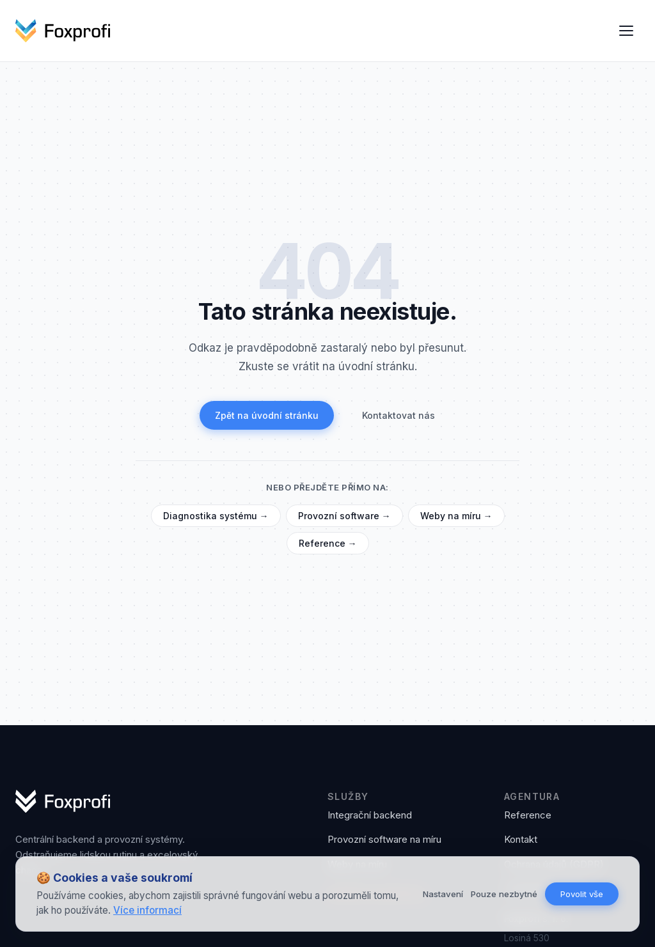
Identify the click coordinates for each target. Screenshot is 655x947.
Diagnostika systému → (216, 515)
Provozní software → (344, 515)
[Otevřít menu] (627, 30)
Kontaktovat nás (398, 415)
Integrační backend (370, 815)
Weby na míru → (456, 515)
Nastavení (443, 894)
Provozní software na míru (384, 839)
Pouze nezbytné (504, 894)
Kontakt (520, 839)
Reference (527, 815)
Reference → (328, 543)
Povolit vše (581, 894)
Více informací (147, 910)
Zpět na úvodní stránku (267, 415)
